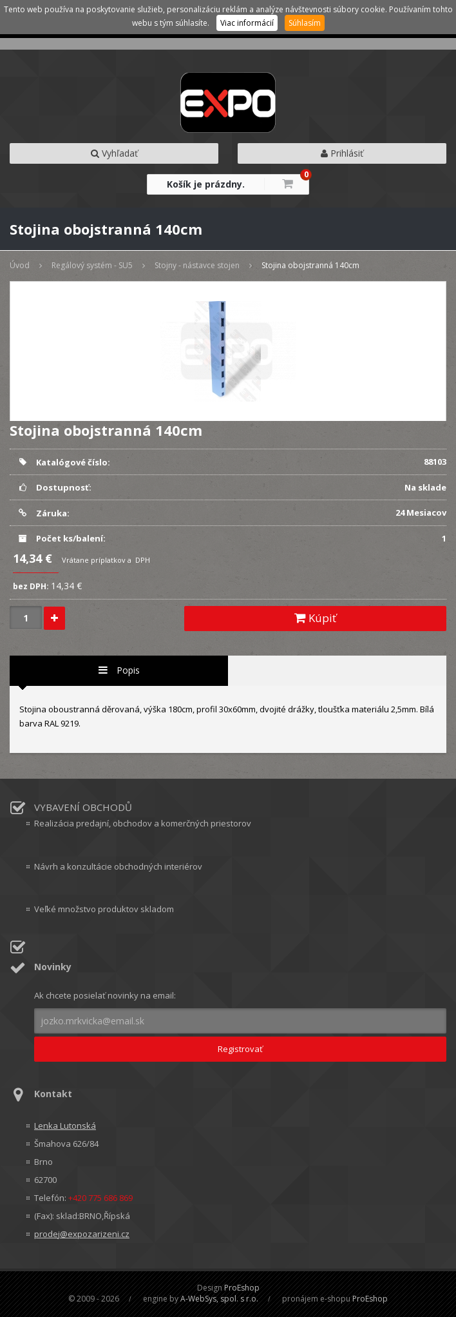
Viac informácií (247, 22)
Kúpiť (315, 617)
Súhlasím (305, 22)
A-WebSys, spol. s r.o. (219, 1298)
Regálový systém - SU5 (92, 265)
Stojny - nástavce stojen (197, 265)
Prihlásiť (342, 153)
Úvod (20, 265)
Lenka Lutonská (65, 1125)
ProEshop (242, 1287)
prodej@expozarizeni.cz (81, 1234)
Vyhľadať (114, 153)
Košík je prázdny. (206, 184)
